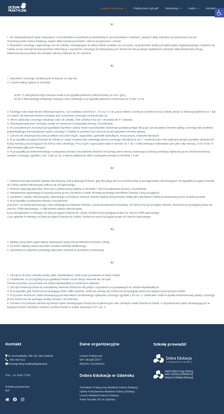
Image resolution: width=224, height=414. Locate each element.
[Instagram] (23, 399)
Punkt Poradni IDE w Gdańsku (97, 399)
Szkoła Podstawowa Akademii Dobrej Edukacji (107, 391)
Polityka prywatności (17, 386)
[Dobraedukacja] (7, 399)
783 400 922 (15, 359)
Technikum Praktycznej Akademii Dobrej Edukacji (109, 387)
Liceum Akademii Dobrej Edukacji (99, 395)
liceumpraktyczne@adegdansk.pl (28, 363)
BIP (7, 390)
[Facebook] (15, 399)
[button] (219, 12)
